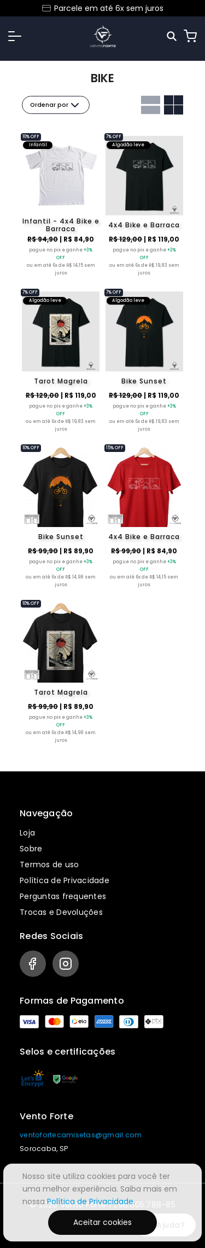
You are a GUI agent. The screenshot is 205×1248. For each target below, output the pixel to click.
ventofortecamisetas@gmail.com (81, 1135)
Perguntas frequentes (63, 896)
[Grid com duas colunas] (173, 105)
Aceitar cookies (102, 1222)
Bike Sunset (144, 381)
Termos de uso (49, 864)
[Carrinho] (190, 36)
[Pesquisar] (172, 36)
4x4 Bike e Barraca (144, 225)
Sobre (31, 848)
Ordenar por (55, 105)
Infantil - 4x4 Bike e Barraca (60, 225)
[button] (14, 36)
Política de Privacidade (64, 880)
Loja (27, 832)
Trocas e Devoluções (61, 912)
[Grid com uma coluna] (150, 105)
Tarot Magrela (61, 381)
